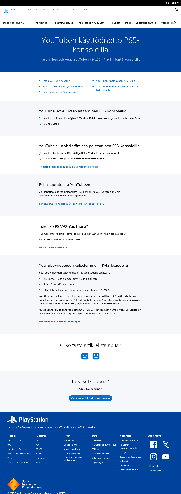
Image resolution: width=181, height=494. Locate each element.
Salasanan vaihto (100, 454)
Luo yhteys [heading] (154, 432)
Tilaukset (114, 19)
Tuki (85, 9)
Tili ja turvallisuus (62, 19)
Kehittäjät (124, 457)
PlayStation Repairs (101, 450)
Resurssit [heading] (125, 432)
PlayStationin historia (17, 459)
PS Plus (39, 450)
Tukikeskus (97, 436)
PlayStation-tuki (25, 423)
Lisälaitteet (51, 9)
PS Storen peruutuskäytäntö (128, 443)
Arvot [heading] (67, 432)
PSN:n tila (41, 19)
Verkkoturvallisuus (72, 445)
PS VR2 (39, 445)
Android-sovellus (156, 467)
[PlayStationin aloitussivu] (6, 10)
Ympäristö (69, 436)
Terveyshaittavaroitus (130, 453)
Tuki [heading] (94, 432)
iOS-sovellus (154, 462)
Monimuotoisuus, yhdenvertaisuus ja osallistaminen (73, 453)
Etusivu (10, 423)
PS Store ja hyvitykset (91, 19)
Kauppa (75, 9)
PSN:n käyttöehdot (129, 436)
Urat (9, 441)
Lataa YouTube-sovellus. (57, 77)
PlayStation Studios (16, 445)
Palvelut (38, 9)
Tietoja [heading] (11, 432)
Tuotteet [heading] (41, 432)
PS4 (29, 9)
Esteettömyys (70, 441)
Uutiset (65, 9)
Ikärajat (123, 449)
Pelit (13, 9)
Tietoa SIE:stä (14, 436)
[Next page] (174, 19)
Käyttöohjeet (98, 459)
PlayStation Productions (18, 450)
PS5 (21, 9)
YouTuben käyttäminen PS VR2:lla (115, 77)
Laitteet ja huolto (146, 19)
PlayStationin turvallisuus (104, 441)
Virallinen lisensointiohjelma (129, 464)
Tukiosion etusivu (13, 19)
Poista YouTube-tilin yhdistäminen (63, 83)
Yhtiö (9, 454)
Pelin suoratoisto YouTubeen (59, 88)
